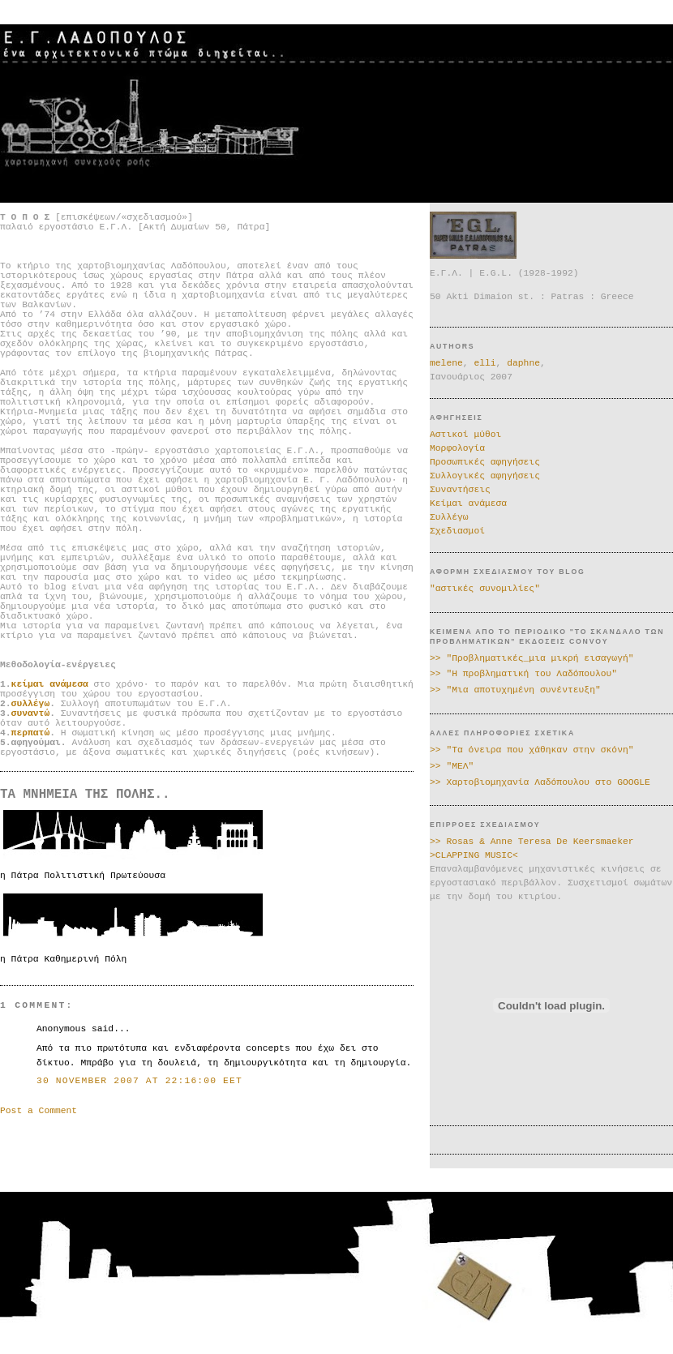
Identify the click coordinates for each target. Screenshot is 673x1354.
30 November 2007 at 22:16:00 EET (139, 1081)
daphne (523, 363)
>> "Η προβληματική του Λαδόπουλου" (523, 674)
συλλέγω (30, 704)
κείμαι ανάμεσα (49, 684)
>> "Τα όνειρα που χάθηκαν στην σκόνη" (532, 750)
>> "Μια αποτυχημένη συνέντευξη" (515, 690)
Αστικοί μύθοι (465, 434)
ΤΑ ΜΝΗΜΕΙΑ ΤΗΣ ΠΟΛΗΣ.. (85, 794)
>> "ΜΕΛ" (452, 766)
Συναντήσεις (460, 490)
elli (484, 363)
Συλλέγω (449, 517)
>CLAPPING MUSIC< (474, 855)
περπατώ (30, 733)
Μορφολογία (457, 448)
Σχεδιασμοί (457, 531)
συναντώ (30, 713)
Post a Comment (38, 1111)
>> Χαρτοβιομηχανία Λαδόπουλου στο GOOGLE (540, 782)
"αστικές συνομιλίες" (485, 588)
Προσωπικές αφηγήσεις (485, 462)
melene (446, 363)
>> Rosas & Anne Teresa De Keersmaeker (532, 841)
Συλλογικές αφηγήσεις (485, 476)
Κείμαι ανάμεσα (468, 503)
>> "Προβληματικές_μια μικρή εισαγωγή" (532, 658)
